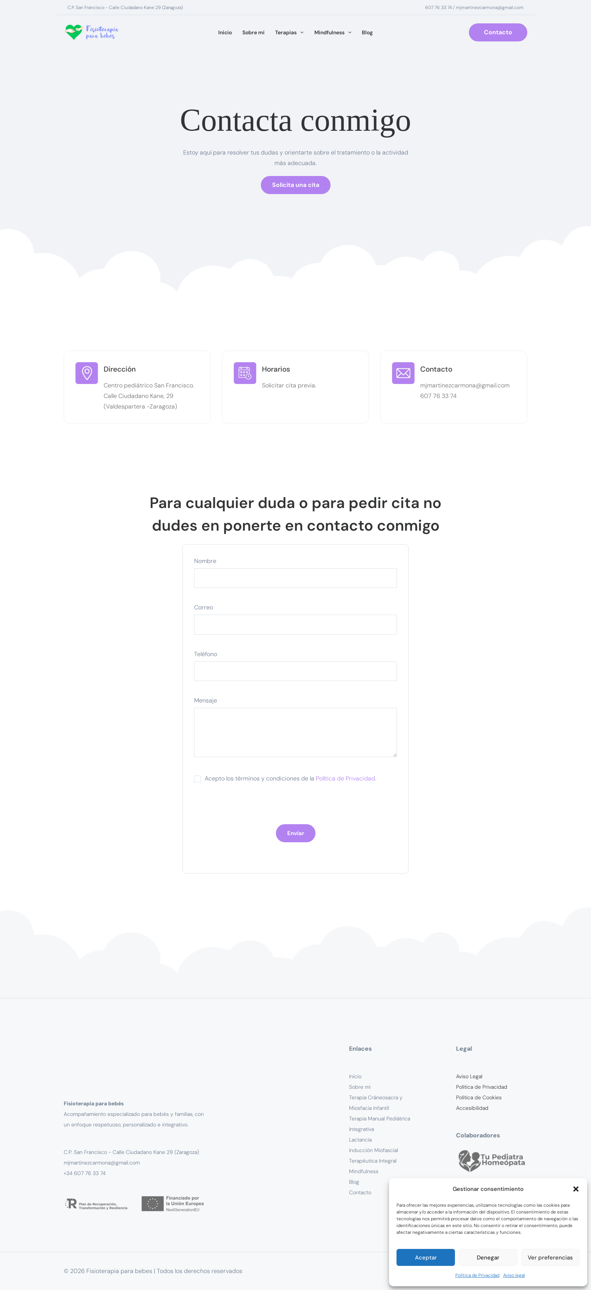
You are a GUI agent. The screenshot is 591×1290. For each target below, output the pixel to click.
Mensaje (295, 730)
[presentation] (251, 809)
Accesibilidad (472, 1108)
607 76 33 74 (438, 8)
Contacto (360, 1192)
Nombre (295, 574)
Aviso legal (514, 1275)
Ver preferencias (550, 1257)
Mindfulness (332, 32)
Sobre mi (253, 32)
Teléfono (295, 667)
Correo (295, 620)
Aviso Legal (469, 1076)
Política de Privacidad (477, 1275)
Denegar (488, 1257)
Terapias (289, 32)
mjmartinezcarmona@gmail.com (490, 8)
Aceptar (426, 1257)
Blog (367, 32)
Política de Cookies (479, 1097)
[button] (576, 1189)
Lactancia (360, 1139)
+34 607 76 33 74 (85, 1173)
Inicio (225, 32)
